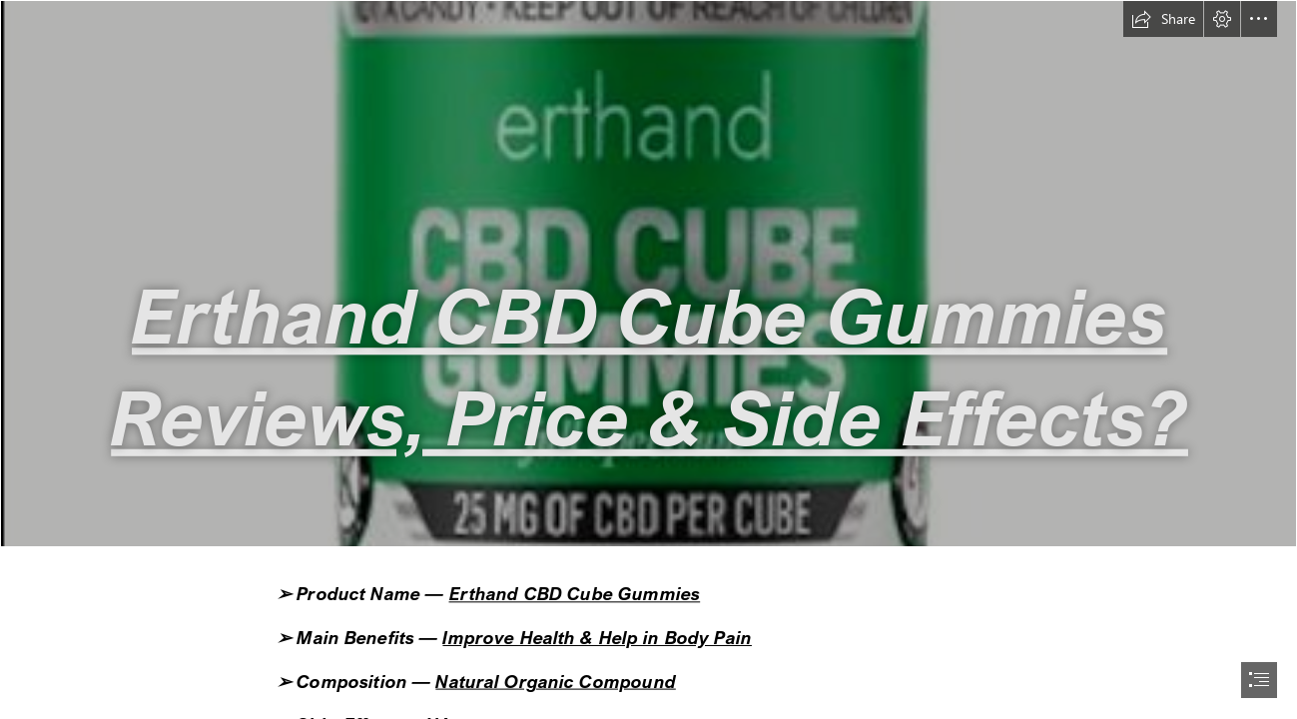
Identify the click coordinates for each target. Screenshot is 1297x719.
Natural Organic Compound (555, 681)
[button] (1163, 19)
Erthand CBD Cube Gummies (574, 594)
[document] (648, 359)
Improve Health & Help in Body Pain (597, 637)
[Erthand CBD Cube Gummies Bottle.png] (648, 273)
